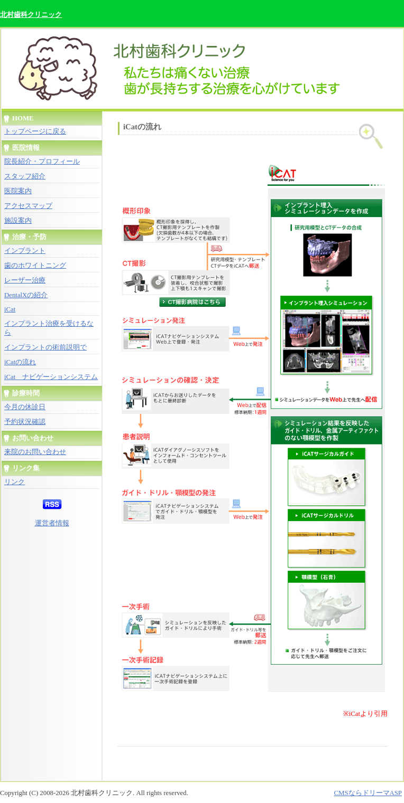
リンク (14, 482)
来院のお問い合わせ (35, 452)
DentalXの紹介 (26, 295)
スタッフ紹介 (24, 176)
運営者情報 (52, 523)
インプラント (24, 250)
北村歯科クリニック (31, 14)
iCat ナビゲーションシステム (51, 377)
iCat (9, 309)
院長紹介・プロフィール (42, 161)
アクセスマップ (28, 206)
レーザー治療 (24, 280)
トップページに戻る (35, 131)
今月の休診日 (24, 407)
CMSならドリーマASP (368, 793)
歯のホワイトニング (35, 265)
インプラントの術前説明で (45, 347)
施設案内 (18, 220)
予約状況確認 (24, 422)
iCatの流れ (20, 362)
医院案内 (18, 191)
